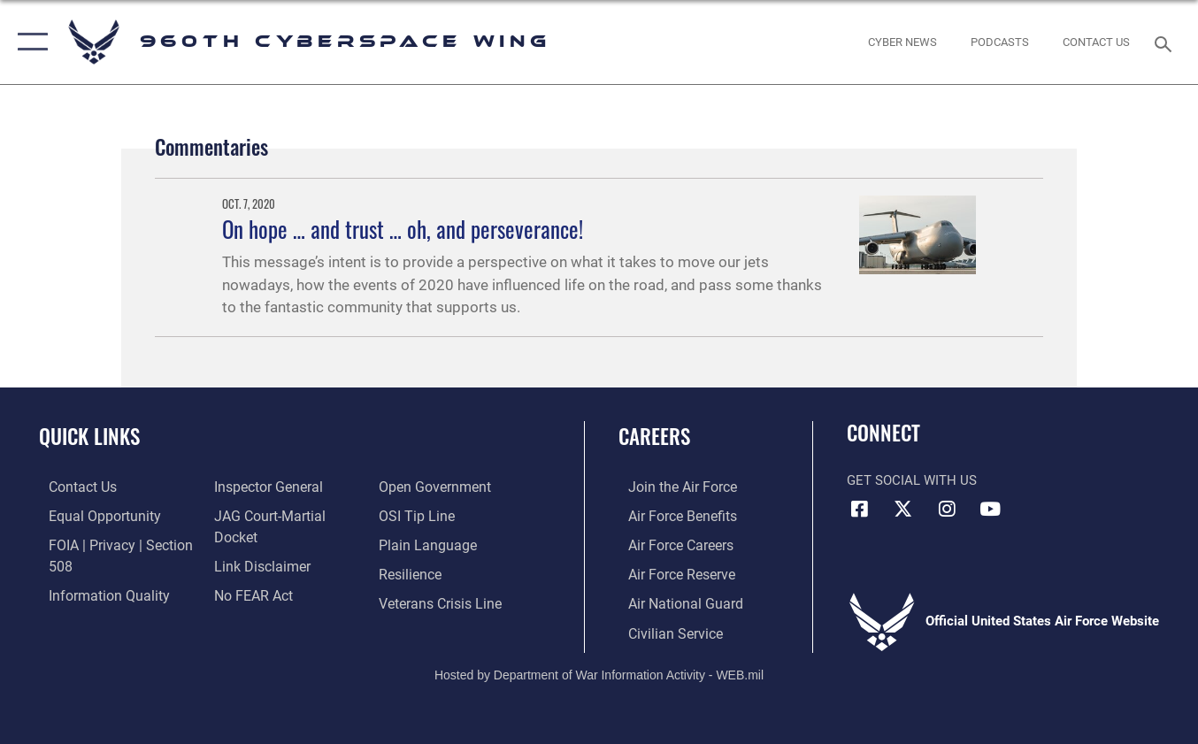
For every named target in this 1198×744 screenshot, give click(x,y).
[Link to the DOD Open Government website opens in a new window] (263, 601)
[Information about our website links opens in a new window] (257, 544)
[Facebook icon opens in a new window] (860, 508)
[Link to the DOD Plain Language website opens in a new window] (427, 515)
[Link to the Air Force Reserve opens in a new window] (670, 572)
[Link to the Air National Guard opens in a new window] (672, 601)
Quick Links (89, 436)
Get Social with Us (912, 480)
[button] (29, 42)
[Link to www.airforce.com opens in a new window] (671, 487)
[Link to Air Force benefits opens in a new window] (671, 515)
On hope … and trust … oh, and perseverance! (402, 229)
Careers (654, 436)
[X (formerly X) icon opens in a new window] (903, 508)
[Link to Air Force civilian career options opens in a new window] (663, 630)
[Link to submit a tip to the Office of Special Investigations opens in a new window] (417, 487)
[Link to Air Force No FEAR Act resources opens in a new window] (249, 572)
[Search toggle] (1166, 42)
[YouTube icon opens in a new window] (990, 508)
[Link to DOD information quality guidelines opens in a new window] (95, 593)
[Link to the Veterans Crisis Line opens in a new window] (442, 572)
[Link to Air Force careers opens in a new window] (670, 544)
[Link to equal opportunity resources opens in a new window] (91, 515)
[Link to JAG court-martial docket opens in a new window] (287, 515)
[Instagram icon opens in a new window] (946, 508)
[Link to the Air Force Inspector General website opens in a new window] (263, 487)
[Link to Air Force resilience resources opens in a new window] (412, 544)
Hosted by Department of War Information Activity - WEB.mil (599, 670)
